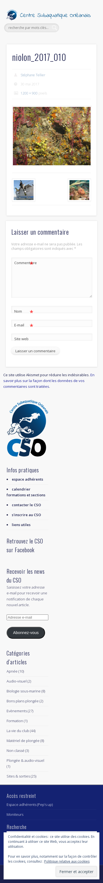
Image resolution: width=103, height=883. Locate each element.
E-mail (23, 325)
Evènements (17, 710)
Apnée (12, 671)
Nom (23, 311)
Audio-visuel (17, 681)
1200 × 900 (29, 93)
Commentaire (24, 263)
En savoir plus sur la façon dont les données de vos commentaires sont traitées (48, 380)
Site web (21, 338)
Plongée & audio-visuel (25, 760)
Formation (15, 720)
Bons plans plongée (23, 700)
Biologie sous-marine (24, 691)
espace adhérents (27, 479)
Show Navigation (83, 49)
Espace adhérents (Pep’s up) (30, 804)
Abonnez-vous (25, 632)
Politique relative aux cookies (67, 861)
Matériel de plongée (23, 740)
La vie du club (18, 730)
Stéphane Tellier (33, 75)
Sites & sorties (18, 776)
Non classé (15, 750)
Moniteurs (15, 814)
